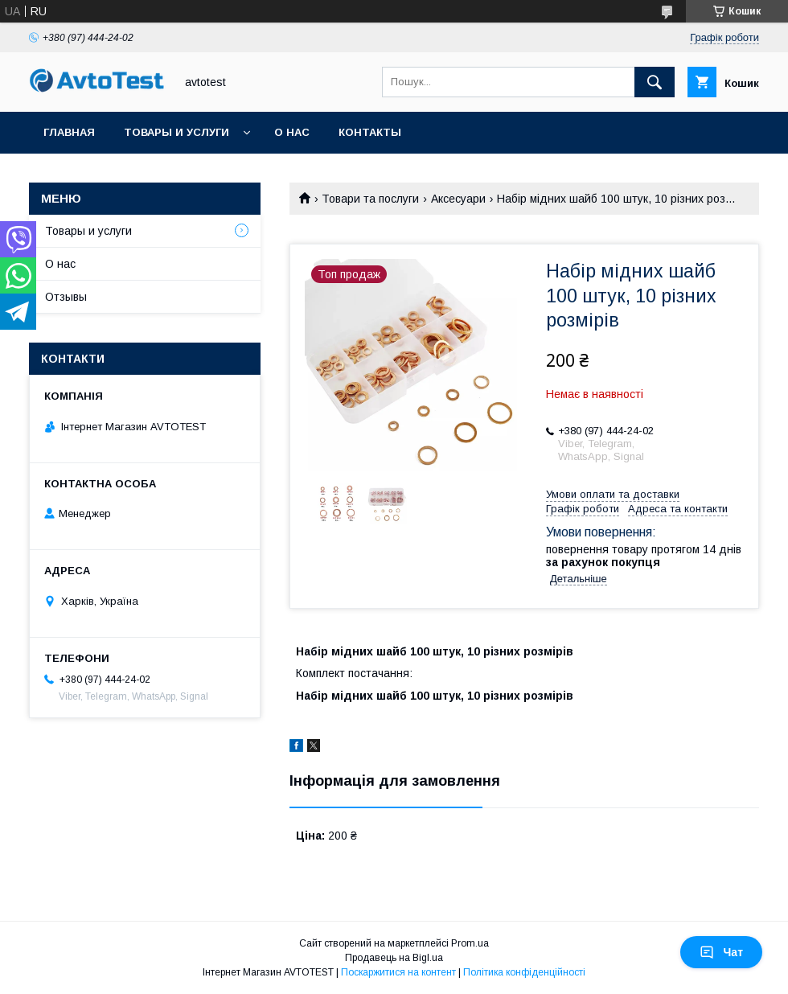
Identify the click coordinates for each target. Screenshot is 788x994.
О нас (292, 132)
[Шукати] (654, 82)
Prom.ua (470, 943)
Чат (721, 952)
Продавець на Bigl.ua (394, 957)
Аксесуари (458, 198)
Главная (69, 132)
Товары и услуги (176, 132)
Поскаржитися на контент (398, 972)
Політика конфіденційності (524, 972)
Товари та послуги (370, 198)
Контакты (370, 132)
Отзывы (66, 296)
